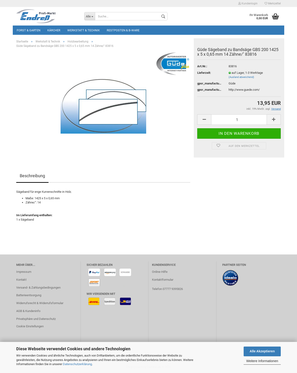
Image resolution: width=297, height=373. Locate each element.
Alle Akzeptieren (262, 351)
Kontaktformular (162, 279)
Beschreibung (32, 175)
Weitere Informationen (262, 361)
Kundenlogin (248, 3)
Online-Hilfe (160, 271)
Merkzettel (273, 3)
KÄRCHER (53, 30)
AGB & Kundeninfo (28, 311)
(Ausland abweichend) (241, 77)
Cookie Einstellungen (30, 326)
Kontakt (21, 279)
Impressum (23, 271)
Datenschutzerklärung (77, 364)
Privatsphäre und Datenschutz (36, 319)
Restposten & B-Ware (123, 30)
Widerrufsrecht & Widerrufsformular (39, 303)
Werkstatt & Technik (83, 30)
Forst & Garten (28, 30)
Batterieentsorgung (28, 295)
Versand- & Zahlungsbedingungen (38, 287)
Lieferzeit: (204, 72)
